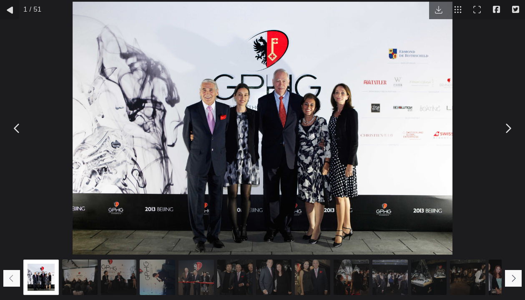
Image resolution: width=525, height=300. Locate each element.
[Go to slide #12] (467, 277)
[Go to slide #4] (157, 277)
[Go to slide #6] (235, 277)
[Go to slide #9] (351, 277)
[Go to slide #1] (41, 277)
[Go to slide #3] (118, 277)
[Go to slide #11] (429, 277)
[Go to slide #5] (196, 277)
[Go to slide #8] (312, 277)
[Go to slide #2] (80, 277)
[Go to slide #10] (390, 277)
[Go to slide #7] (273, 277)
